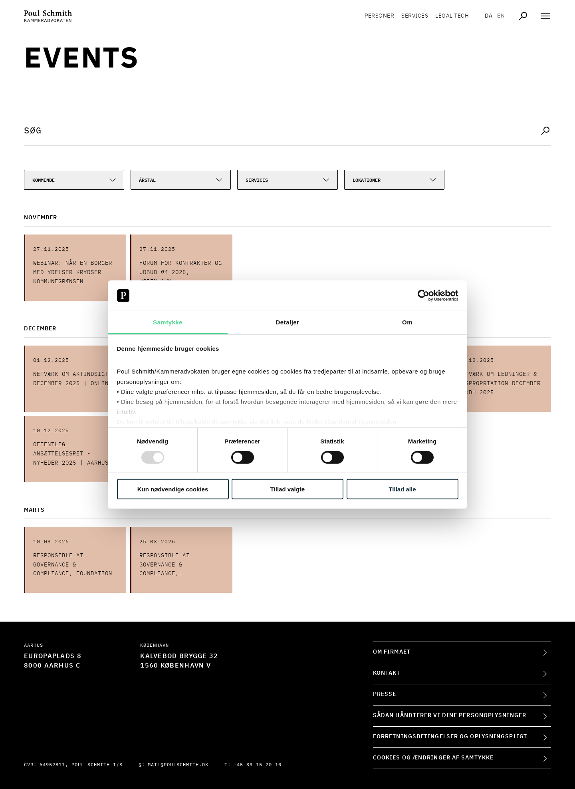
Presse (385, 694)
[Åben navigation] (545, 16)
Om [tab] (407, 322)
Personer (379, 16)
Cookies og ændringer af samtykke (433, 758)
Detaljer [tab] (287, 322)
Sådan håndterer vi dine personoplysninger (449, 715)
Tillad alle (402, 489)
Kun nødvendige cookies (172, 489)
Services (414, 16)
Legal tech (452, 16)
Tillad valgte (287, 489)
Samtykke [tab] (167, 322)
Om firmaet (391, 652)
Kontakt (387, 673)
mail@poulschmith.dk (178, 765)
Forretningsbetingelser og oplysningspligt (450, 736)
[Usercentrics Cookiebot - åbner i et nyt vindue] (423, 296)
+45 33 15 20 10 (258, 765)
